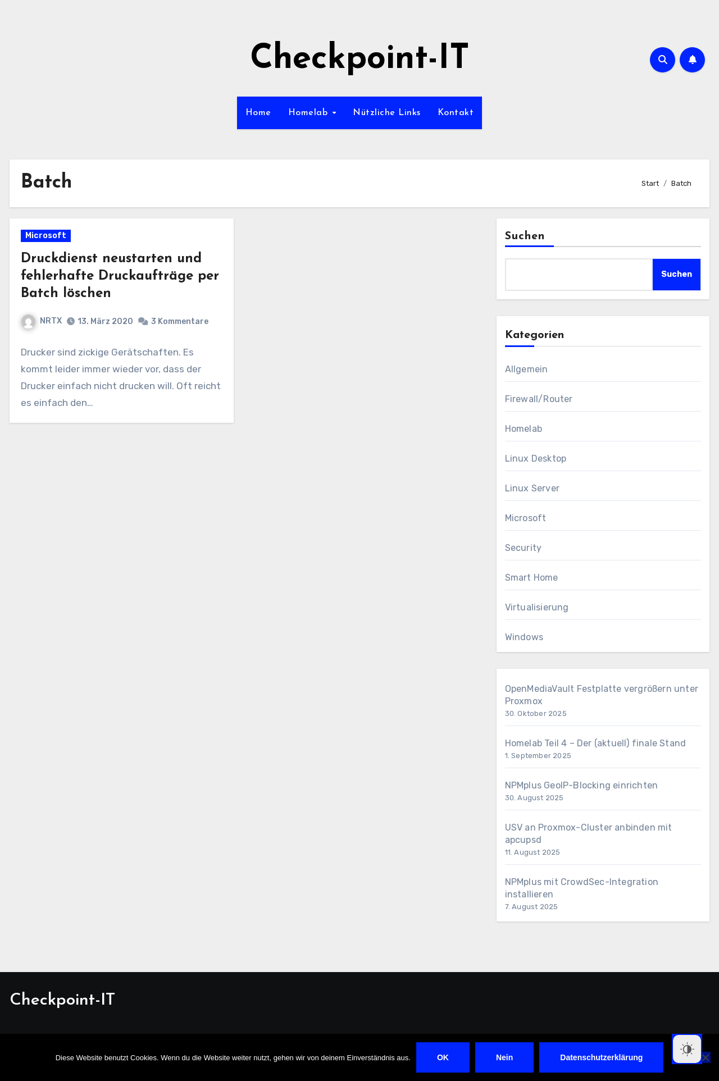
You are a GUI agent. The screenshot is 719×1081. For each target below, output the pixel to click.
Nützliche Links (387, 112)
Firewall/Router (539, 399)
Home (258, 112)
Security (523, 547)
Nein (504, 1057)
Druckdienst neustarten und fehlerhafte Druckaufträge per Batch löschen (120, 276)
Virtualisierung (537, 607)
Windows (524, 637)
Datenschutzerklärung (601, 1057)
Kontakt (456, 112)
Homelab (309, 112)
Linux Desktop (536, 458)
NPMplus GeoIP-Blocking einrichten (581, 785)
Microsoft (45, 235)
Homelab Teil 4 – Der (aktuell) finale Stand (595, 743)
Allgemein (526, 369)
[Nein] (705, 1057)
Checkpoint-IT (360, 59)
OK (443, 1057)
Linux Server (532, 488)
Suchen (525, 236)
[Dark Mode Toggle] (687, 1049)
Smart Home (531, 577)
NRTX (41, 321)
